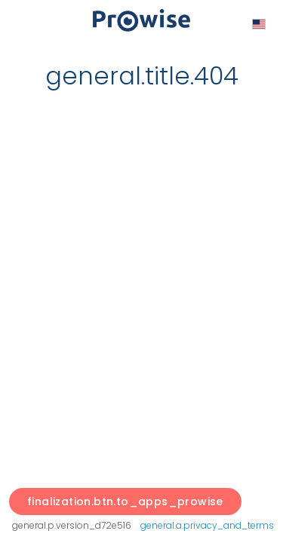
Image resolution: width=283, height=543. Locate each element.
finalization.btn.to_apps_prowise (125, 501)
